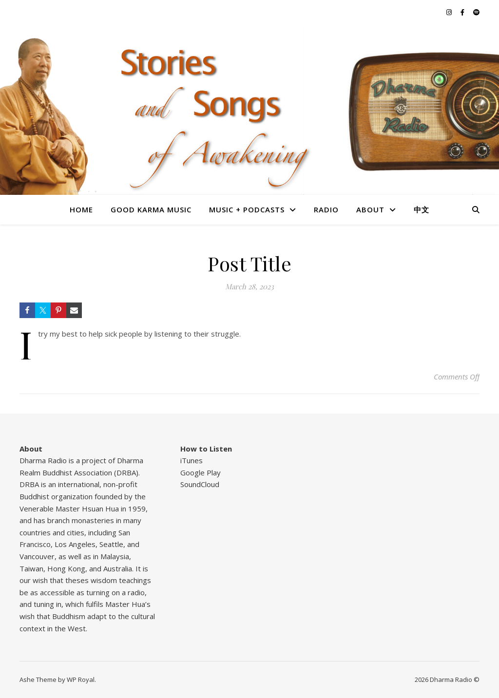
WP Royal (81, 679)
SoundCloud (199, 484)
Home (81, 209)
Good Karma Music (151, 209)
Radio (326, 209)
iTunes (191, 460)
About (370, 209)
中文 (421, 209)
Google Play (200, 472)
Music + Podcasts (247, 209)
